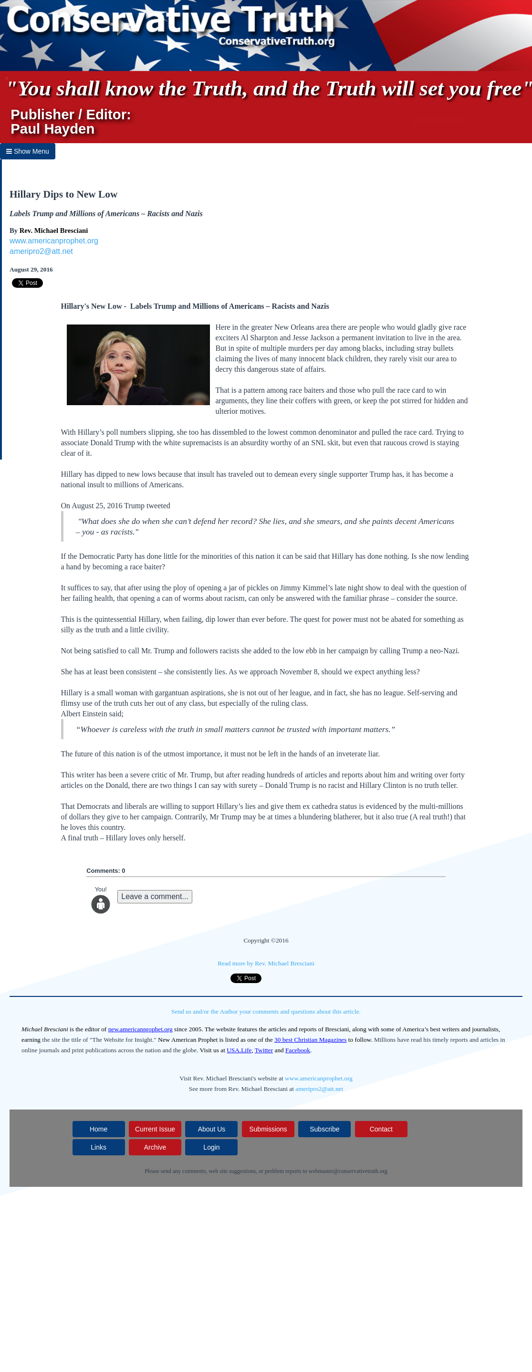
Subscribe (324, 1129)
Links (98, 1147)
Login (211, 1147)
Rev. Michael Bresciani (54, 230)
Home (98, 1129)
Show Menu (27, 151)
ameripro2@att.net (41, 251)
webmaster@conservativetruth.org (348, 1171)
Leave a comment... (154, 896)
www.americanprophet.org (54, 241)
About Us (212, 1129)
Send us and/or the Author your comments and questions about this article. (266, 1011)
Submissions (268, 1129)
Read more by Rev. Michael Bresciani (266, 963)
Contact (381, 1129)
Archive (155, 1147)
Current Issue (155, 1129)
